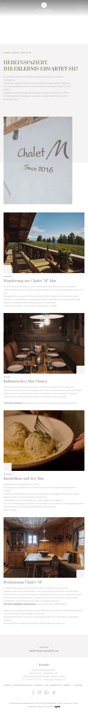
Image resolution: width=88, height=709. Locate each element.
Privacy (60, 703)
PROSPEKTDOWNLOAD (22, 685)
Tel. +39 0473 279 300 (32, 679)
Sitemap (40, 706)
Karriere (38, 685)
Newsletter (55, 685)
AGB (46, 685)
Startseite (7, 53)
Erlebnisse (15, 53)
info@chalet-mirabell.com (54, 679)
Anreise (7, 685)
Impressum (68, 703)
